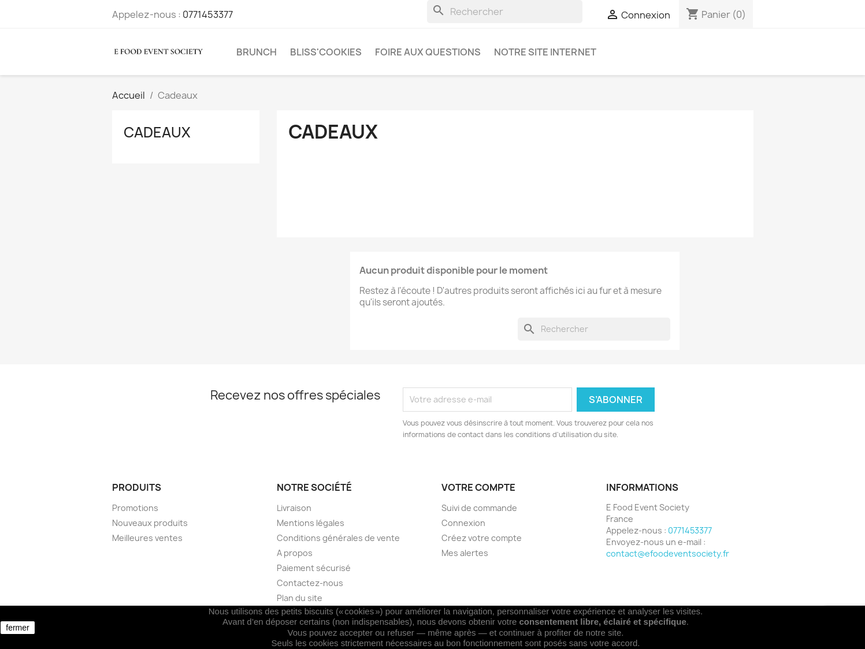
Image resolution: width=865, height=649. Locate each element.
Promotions (135, 507)
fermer (17, 627)
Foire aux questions (428, 52)
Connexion (463, 522)
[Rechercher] (504, 11)
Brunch (256, 52)
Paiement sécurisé (314, 567)
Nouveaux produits (150, 522)
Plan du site (299, 597)
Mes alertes (464, 552)
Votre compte (478, 487)
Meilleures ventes (147, 537)
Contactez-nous (310, 582)
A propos (295, 552)
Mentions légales (310, 522)
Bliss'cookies (326, 52)
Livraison (294, 507)
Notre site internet (545, 52)
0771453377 (208, 14)
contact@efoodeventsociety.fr (667, 553)
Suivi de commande (479, 507)
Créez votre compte (481, 537)
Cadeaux (157, 132)
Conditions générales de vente (338, 537)
